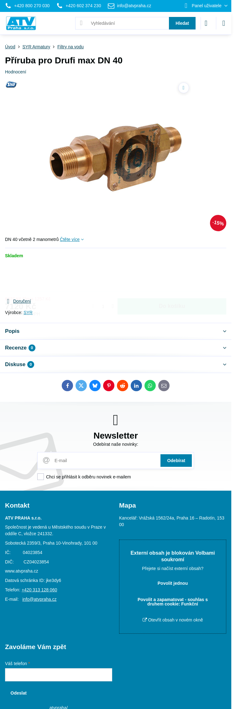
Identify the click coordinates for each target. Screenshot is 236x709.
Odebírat (176, 460)
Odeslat (19, 693)
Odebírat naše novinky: (115, 444)
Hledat (182, 23)
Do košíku (172, 278)
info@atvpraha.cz (39, 599)
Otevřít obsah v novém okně (173, 619)
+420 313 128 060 (39, 589)
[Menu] (223, 23)
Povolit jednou (173, 583)
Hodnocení (15, 71)
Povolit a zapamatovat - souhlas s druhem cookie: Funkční (173, 601)
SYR (28, 312)
